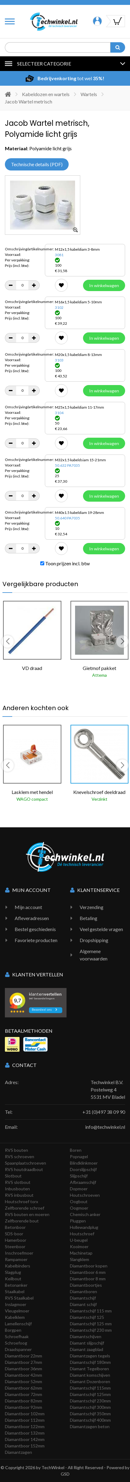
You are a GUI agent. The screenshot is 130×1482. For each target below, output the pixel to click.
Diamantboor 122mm (25, 1426)
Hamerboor (15, 1240)
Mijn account (28, 907)
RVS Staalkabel (19, 1297)
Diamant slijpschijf (87, 1342)
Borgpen (13, 1330)
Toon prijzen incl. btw (65, 563)
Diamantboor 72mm (23, 1394)
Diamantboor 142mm (25, 1439)
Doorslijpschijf (83, 1169)
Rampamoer (16, 1259)
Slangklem (79, 1259)
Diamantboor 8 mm (88, 1278)
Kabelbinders (17, 1265)
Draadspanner (18, 1349)
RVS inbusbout (19, 1195)
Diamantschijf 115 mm (91, 1310)
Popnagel (79, 1156)
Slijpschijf (79, 1175)
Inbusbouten (17, 1188)
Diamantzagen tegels (90, 1355)
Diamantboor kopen (88, 1265)
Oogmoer (79, 1208)
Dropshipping (94, 940)
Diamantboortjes (86, 1285)
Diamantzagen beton (90, 1426)
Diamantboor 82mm (23, 1400)
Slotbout (13, 1175)
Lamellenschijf (18, 1323)
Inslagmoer (15, 1304)
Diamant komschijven (90, 1375)
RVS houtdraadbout (24, 1169)
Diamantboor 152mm (25, 1445)
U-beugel (79, 1240)
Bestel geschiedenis (35, 929)
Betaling (88, 918)
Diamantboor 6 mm (88, 1272)
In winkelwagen (104, 285)
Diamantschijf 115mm (90, 1387)
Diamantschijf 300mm (90, 1407)
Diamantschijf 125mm (90, 1394)
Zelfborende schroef (24, 1208)
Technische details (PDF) (37, 164)
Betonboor (15, 1227)
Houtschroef (82, 1233)
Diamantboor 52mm (23, 1381)
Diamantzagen (18, 1452)
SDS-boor (14, 1233)
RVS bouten (16, 1150)
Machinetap (81, 1253)
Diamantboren (83, 1291)
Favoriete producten (36, 940)
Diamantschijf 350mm (90, 1413)
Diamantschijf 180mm (90, 1362)
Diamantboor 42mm (23, 1375)
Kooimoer (79, 1246)
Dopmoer (79, 1188)
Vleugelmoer (17, 1310)
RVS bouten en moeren (27, 1214)
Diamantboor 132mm (25, 1432)
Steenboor (15, 1246)
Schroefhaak (17, 1336)
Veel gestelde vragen (101, 929)
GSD (65, 1473)
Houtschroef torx (21, 1201)
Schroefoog (16, 1342)
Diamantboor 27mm (23, 1362)
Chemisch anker (85, 1214)
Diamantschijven (85, 1336)
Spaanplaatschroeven (25, 1163)
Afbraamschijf (83, 1182)
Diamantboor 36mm (23, 1368)
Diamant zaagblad (86, 1349)
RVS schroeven (19, 1156)
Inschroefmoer (19, 1253)
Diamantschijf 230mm (90, 1400)
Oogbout (79, 1201)
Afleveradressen (32, 918)
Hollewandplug (84, 1227)
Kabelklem (15, 1317)
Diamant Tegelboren (89, 1368)
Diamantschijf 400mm (90, 1420)
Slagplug (13, 1272)
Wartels (89, 94)
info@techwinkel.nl (105, 1127)
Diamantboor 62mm (23, 1387)
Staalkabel (14, 1291)
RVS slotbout (18, 1182)
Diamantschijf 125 (87, 1317)
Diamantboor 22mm (23, 1355)
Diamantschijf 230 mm (91, 1330)
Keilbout (13, 1278)
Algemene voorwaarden (93, 954)
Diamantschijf (83, 1297)
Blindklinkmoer (84, 1163)
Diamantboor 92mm (23, 1407)
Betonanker (16, 1285)
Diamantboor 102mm (25, 1413)
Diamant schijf (83, 1304)
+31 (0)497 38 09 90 (103, 1112)
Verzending (91, 907)
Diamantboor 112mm (25, 1420)
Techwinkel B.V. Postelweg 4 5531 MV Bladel (108, 1089)
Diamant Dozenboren (90, 1381)
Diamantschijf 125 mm (91, 1323)
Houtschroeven (85, 1195)
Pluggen (78, 1220)
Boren (75, 1150)
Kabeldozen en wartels (46, 94)
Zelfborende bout (22, 1220)
